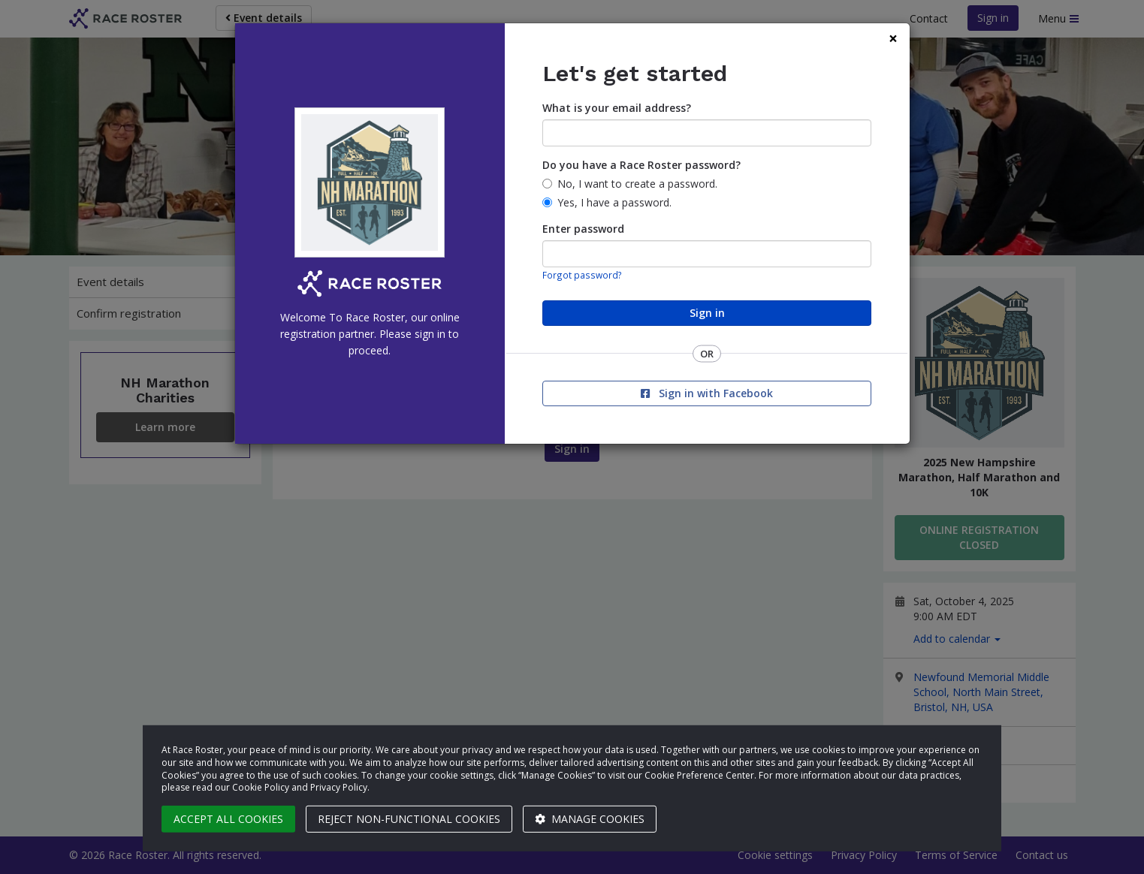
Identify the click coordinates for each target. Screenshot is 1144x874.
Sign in (707, 313)
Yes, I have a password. (614, 202)
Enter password (583, 229)
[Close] (893, 39)
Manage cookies (589, 819)
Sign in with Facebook (707, 393)
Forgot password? (582, 275)
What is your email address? (616, 108)
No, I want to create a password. (637, 183)
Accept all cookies (228, 819)
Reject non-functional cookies (409, 819)
